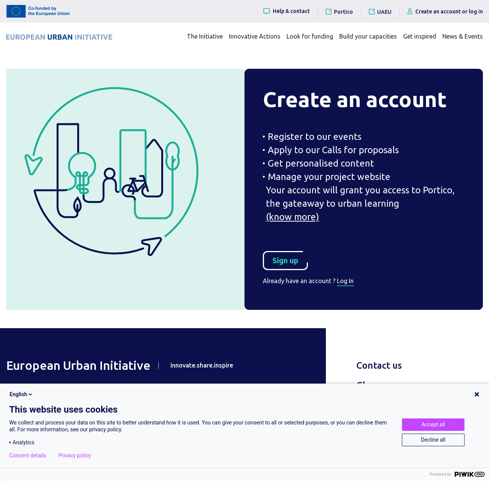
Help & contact (286, 11)
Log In (345, 280)
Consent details (27, 455)
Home (41, 63)
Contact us (379, 365)
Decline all (433, 440)
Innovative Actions (254, 36)
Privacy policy (74, 455)
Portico (343, 12)
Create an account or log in (445, 11)
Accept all (433, 424)
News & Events (462, 36)
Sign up (290, 258)
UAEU (384, 12)
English (21, 394)
